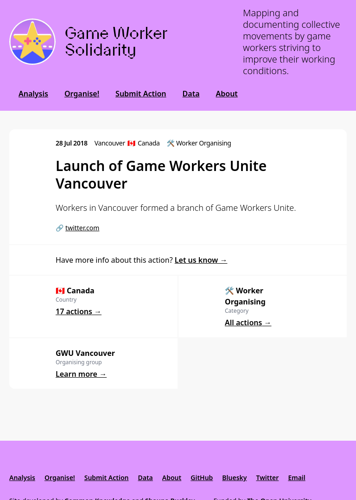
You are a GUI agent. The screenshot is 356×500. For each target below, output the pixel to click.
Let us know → (201, 260)
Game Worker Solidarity (116, 41)
